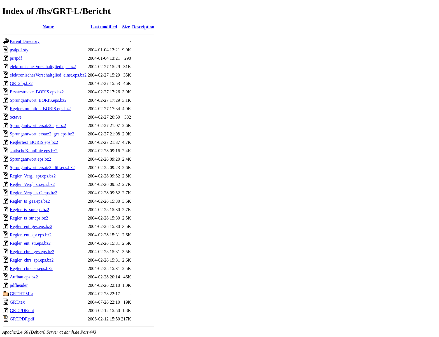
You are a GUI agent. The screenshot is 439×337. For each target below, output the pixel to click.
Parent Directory (24, 41)
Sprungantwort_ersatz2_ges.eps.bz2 (42, 133)
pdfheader (19, 285)
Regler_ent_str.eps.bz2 (30, 243)
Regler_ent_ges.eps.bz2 (31, 226)
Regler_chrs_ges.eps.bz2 (32, 251)
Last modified (104, 26)
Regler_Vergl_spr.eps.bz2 (33, 176)
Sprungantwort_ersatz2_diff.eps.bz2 (42, 167)
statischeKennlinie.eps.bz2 (34, 150)
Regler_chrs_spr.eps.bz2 (31, 260)
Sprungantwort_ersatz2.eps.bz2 (38, 125)
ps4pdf (16, 58)
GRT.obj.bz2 (21, 83)
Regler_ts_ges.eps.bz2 (30, 201)
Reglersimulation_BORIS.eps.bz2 (40, 108)
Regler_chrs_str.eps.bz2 (31, 268)
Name (48, 26)
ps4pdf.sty (19, 49)
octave (16, 117)
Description (143, 26)
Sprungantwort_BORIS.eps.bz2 (38, 100)
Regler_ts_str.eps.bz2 (29, 218)
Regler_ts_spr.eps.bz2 (29, 209)
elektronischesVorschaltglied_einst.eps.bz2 (48, 75)
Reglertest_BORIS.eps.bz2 (34, 142)
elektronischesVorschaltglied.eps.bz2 (43, 66)
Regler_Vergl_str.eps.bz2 (32, 184)
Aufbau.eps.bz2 (24, 276)
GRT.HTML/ (21, 293)
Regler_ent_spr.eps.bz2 (31, 234)
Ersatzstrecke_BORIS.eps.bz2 (37, 91)
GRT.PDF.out (22, 310)
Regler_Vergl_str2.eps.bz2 (33, 192)
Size (126, 26)
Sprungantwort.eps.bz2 (30, 159)
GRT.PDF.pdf (22, 319)
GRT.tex (17, 302)
